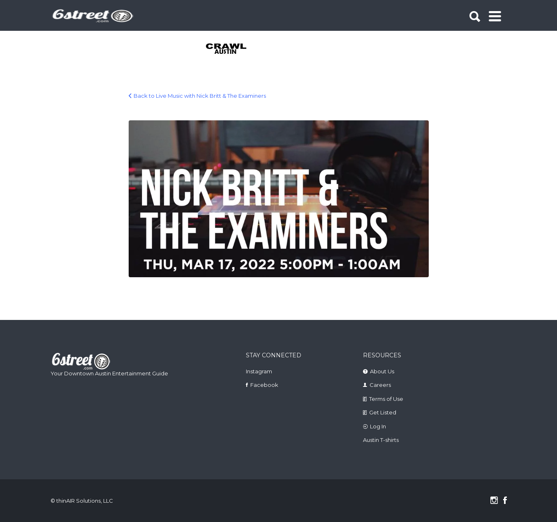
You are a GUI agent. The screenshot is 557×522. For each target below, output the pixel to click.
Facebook (264, 385)
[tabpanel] (231, 49)
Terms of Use (386, 399)
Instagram (259, 371)
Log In (378, 426)
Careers (380, 385)
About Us (382, 371)
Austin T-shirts (381, 440)
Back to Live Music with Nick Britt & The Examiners (200, 95)
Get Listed (382, 412)
